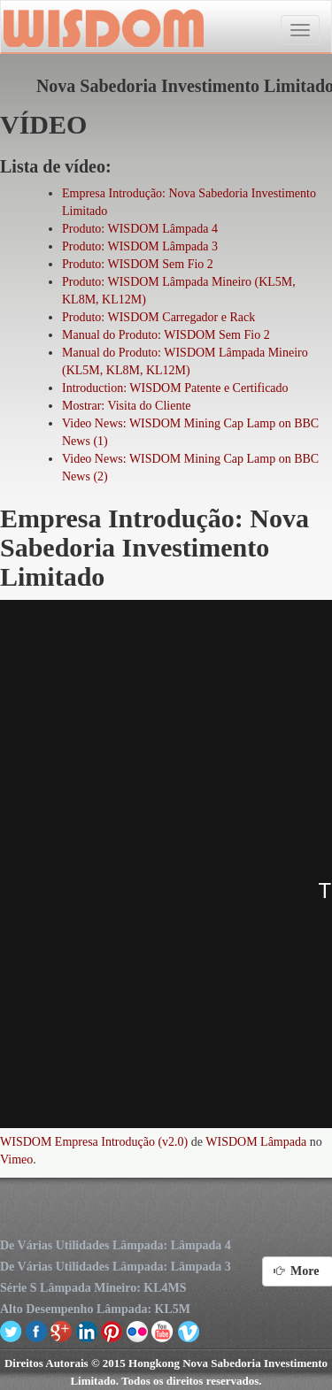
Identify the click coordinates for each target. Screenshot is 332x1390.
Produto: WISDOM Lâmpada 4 (140, 228)
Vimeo (16, 1159)
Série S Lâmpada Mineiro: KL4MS (93, 1287)
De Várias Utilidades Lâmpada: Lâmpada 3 (115, 1266)
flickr (138, 1330)
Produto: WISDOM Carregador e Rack (158, 317)
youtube (162, 1330)
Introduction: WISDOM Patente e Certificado (175, 388)
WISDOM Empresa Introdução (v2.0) (94, 1141)
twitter (11, 1330)
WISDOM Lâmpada (255, 1141)
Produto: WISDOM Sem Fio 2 (137, 264)
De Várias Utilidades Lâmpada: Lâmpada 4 (115, 1245)
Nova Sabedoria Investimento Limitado (102, 27)
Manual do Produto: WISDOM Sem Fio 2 (166, 335)
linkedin (87, 1330)
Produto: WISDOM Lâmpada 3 (140, 246)
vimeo (188, 1330)
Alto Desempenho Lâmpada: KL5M (95, 1309)
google (61, 1330)
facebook (37, 1330)
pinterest (112, 1330)
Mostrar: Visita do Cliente (126, 405)
